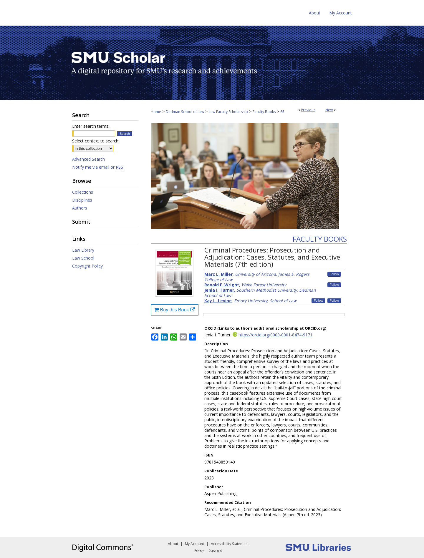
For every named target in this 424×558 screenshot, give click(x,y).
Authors (79, 208)
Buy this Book (174, 309)
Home (156, 111)
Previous (308, 109)
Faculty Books (264, 111)
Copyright (215, 550)
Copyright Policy (87, 266)
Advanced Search (88, 159)
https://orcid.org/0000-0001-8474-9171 (275, 335)
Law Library (83, 250)
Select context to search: (95, 141)
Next (329, 109)
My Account (194, 543)
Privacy (199, 550)
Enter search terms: (90, 126)
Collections (82, 192)
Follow (334, 274)
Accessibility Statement (230, 543)
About (173, 543)
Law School (83, 258)
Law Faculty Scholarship (228, 111)
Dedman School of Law (185, 111)
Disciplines (82, 200)
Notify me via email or (97, 167)
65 (282, 111)
